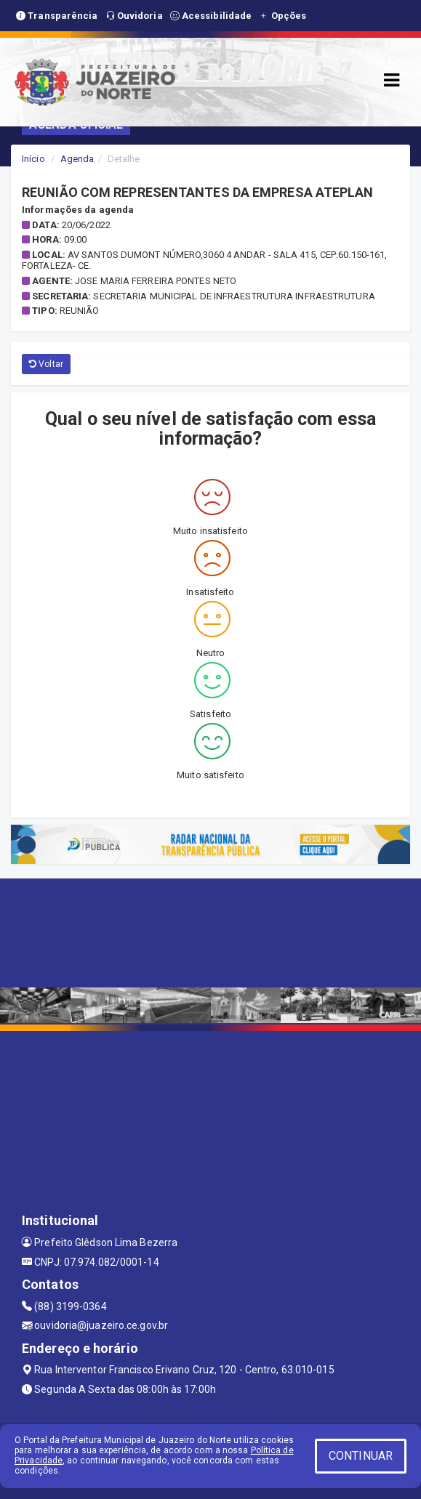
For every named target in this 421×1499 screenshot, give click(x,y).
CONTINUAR (361, 1456)
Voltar (46, 364)
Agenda (77, 158)
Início (33, 158)
